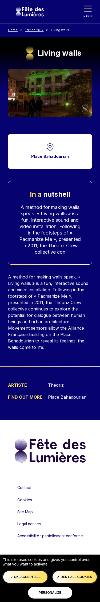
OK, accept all (25, 577)
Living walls (60, 30)
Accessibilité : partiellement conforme (50, 536)
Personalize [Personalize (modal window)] (50, 593)
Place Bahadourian (50, 156)
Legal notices (29, 524)
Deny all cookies (74, 577)
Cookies (24, 500)
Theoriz (56, 385)
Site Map (25, 512)
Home (13, 30)
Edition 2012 (34, 30)
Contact (24, 487)
